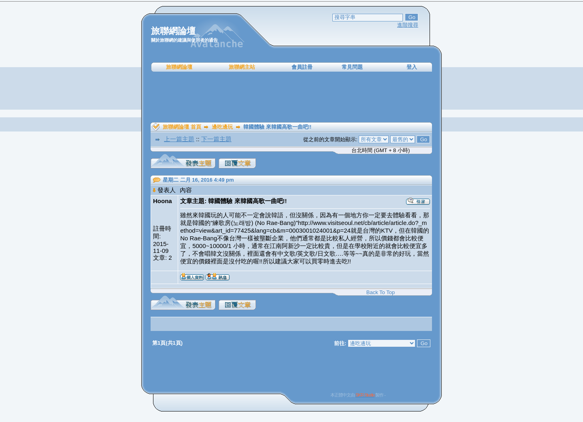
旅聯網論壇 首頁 (182, 127)
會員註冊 (302, 67)
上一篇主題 (179, 139)
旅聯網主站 (242, 67)
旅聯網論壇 (179, 67)
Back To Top (380, 292)
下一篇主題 (216, 139)
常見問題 (352, 67)
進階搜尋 (407, 25)
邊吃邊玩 (222, 127)
